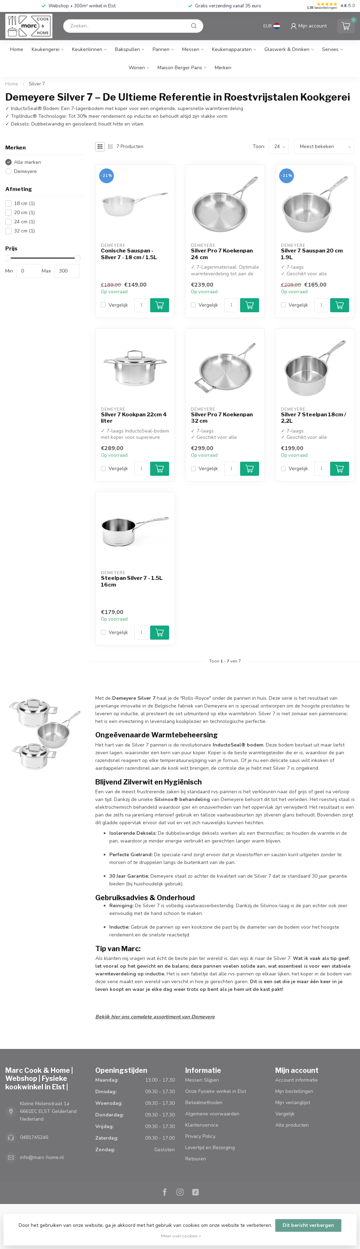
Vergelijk (118, 305)
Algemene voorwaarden (212, 1113)
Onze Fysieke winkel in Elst (215, 1091)
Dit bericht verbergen (308, 1225)
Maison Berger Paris (180, 67)
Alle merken (27, 162)
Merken (223, 67)
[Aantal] (141, 305)
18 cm (24, 203)
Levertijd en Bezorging (210, 1147)
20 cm (24, 212)
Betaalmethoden (204, 1102)
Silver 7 (37, 84)
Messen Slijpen (202, 1080)
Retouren (195, 1158)
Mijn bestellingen (294, 1091)
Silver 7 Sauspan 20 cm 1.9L (312, 254)
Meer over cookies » (181, 1236)
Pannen (161, 49)
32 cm (24, 230)
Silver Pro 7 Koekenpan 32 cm (222, 417)
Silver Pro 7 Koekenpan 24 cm (222, 254)
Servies (330, 49)
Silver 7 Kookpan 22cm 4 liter (134, 417)
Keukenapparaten (232, 49)
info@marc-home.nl (42, 1157)
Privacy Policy (200, 1136)
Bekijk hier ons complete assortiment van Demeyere (155, 1016)
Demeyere (25, 171)
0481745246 (34, 1137)
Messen (190, 49)
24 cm (24, 221)
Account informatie (296, 1080)
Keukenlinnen (87, 49)
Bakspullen (127, 49)
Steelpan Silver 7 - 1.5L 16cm (132, 581)
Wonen (137, 67)
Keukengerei (45, 49)
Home (16, 49)
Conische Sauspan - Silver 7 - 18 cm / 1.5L (129, 254)
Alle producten (292, 1125)
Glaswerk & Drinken (286, 49)
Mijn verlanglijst (292, 1102)
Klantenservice (201, 1125)
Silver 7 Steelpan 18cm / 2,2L (313, 417)
